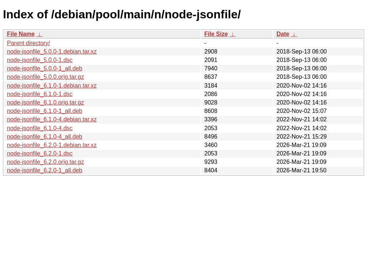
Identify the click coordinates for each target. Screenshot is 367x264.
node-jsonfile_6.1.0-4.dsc (40, 128)
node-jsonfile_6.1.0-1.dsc (40, 94)
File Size (216, 34)
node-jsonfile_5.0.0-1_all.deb (44, 68)
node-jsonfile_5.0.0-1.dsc (40, 60)
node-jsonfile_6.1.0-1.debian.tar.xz (52, 85)
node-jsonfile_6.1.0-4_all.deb (44, 136)
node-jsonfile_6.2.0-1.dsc (40, 153)
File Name (21, 34)
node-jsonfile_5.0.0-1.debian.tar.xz (52, 51)
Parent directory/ (28, 43)
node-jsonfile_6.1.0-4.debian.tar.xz (52, 119)
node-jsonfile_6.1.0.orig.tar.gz (45, 102)
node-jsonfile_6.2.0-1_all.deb (44, 170)
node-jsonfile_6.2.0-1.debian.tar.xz (52, 145)
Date (282, 34)
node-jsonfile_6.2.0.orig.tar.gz (45, 162)
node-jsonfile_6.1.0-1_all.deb (44, 111)
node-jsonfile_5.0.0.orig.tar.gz (45, 77)
